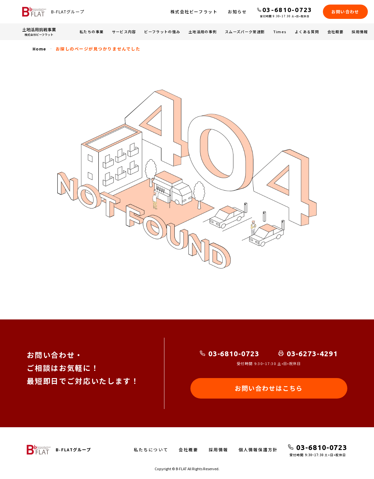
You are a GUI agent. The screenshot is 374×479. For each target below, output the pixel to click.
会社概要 (335, 31)
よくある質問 (307, 31)
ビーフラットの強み (162, 31)
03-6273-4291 (312, 353)
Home (39, 49)
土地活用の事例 (202, 31)
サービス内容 (124, 31)
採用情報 (359, 31)
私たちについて (151, 449)
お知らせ (237, 11)
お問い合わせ (345, 11)
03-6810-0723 (233, 353)
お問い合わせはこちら (269, 388)
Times (280, 31)
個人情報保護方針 (258, 449)
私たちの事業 (91, 31)
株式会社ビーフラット (194, 11)
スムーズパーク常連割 (245, 31)
